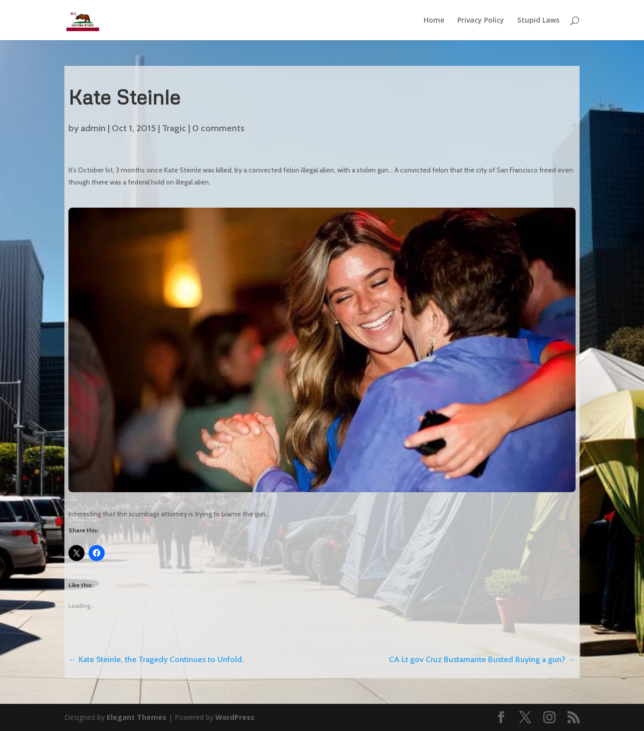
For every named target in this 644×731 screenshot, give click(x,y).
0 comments (218, 128)
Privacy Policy (480, 21)
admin (93, 128)
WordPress (235, 717)
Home (434, 21)
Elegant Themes (137, 717)
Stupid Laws (538, 21)
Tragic (174, 128)
